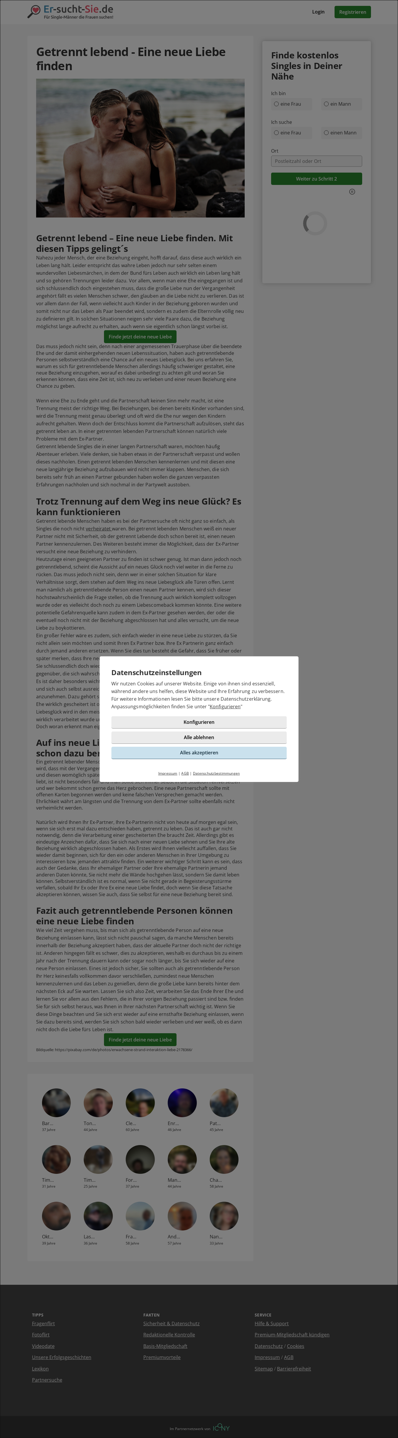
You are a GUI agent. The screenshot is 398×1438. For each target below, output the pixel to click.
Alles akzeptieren (199, 752)
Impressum (167, 773)
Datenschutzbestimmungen (216, 773)
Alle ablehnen (199, 737)
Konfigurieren (225, 706)
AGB (185, 773)
